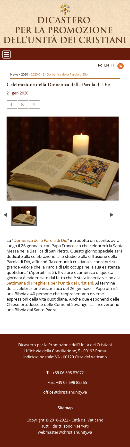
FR (100, 65)
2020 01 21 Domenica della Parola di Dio (59, 74)
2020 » (26, 74)
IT (112, 65)
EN (106, 65)
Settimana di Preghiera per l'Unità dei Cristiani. (50, 283)
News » (15, 74)
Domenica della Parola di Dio (40, 240)
